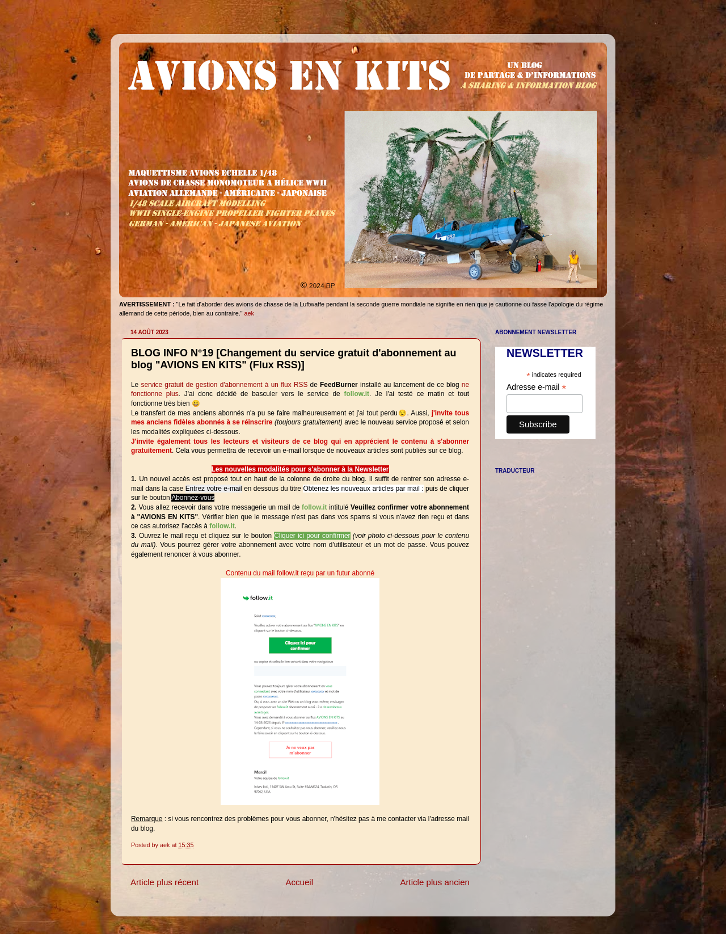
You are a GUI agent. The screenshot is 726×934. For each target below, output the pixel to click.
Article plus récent (164, 882)
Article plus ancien (435, 882)
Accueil (299, 882)
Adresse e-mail (536, 387)
